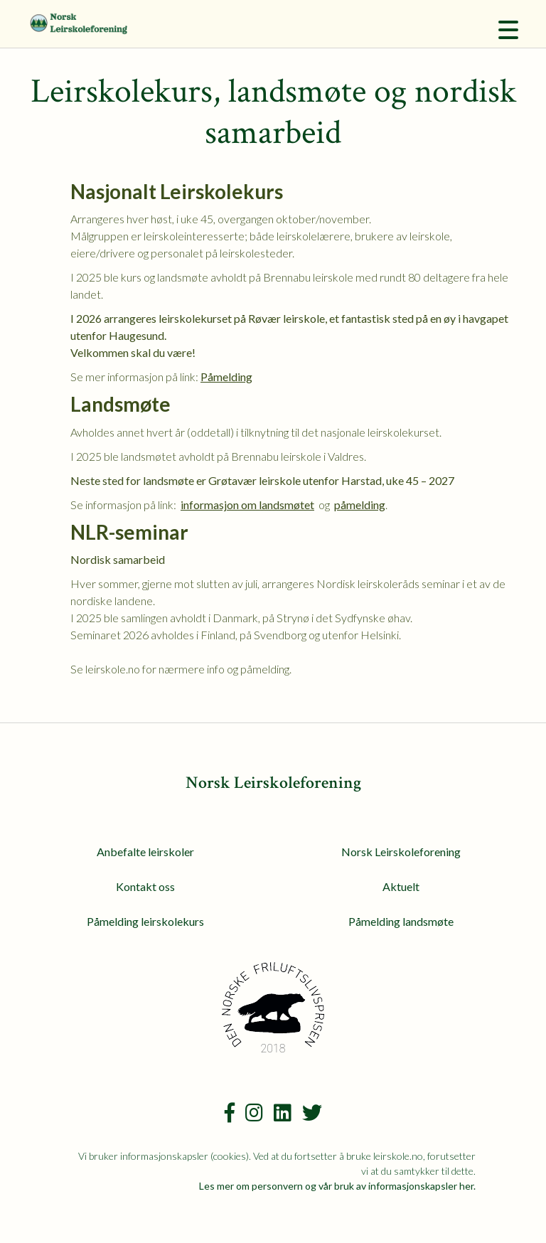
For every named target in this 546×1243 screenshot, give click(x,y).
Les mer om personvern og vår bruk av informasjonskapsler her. (337, 1186)
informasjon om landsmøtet (247, 504)
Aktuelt (400, 886)
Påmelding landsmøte (401, 921)
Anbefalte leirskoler (145, 851)
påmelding (359, 504)
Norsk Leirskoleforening (401, 851)
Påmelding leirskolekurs (145, 921)
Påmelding (226, 376)
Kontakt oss (145, 886)
